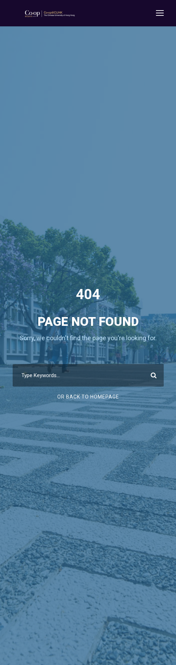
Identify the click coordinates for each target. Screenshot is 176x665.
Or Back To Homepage (88, 397)
